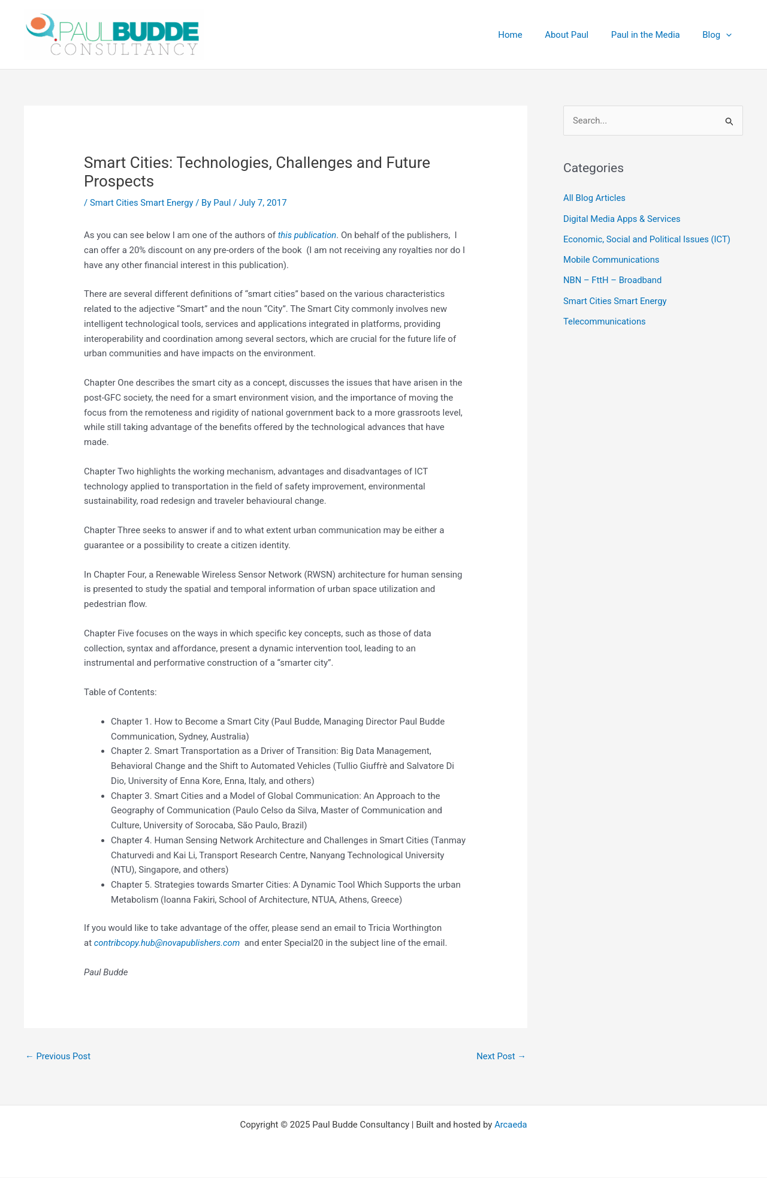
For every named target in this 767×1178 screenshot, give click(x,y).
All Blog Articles (594, 198)
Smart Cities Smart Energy (142, 202)
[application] (728, 35)
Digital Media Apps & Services (623, 218)
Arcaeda (510, 1125)
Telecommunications (605, 319)
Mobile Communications (612, 259)
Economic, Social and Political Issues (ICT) (648, 238)
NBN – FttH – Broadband (613, 279)
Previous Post (58, 1056)
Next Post (501, 1056)
